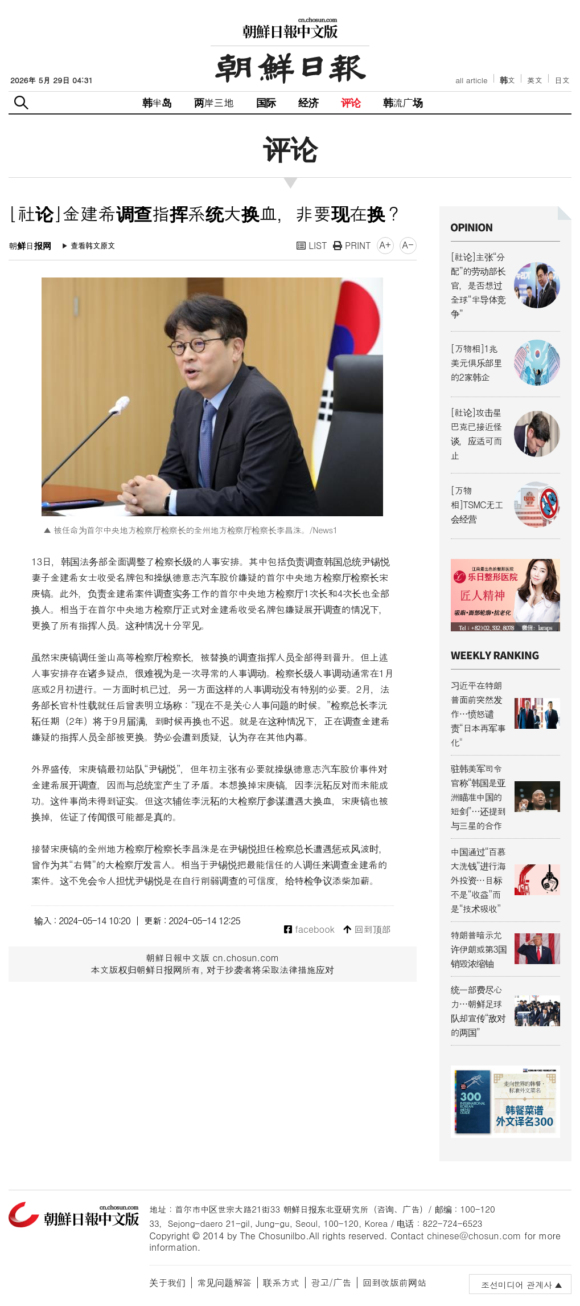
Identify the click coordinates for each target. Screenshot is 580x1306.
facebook (309, 930)
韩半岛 (157, 102)
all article (471, 80)
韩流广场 (402, 102)
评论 (350, 102)
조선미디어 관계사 (516, 1285)
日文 (562, 80)
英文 (534, 80)
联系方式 (281, 1282)
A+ (385, 244)
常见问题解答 (224, 1282)
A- (408, 244)
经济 (308, 102)
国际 (265, 102)
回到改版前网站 (394, 1282)
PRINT (352, 245)
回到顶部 (366, 930)
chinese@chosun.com (474, 1235)
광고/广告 (331, 1282)
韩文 (508, 80)
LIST (312, 245)
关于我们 (167, 1282)
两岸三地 (213, 102)
